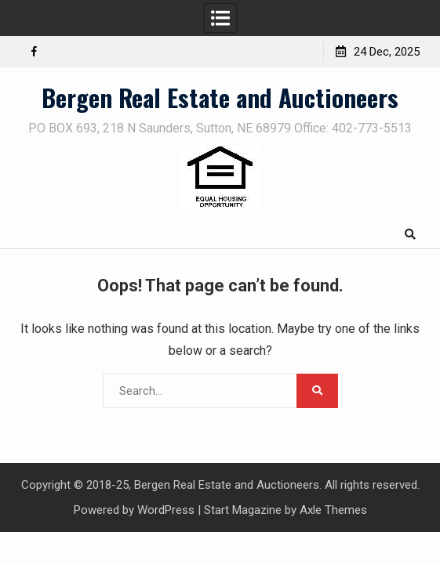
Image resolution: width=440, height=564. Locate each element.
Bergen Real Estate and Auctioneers (220, 97)
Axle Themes (333, 510)
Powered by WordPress (134, 510)
